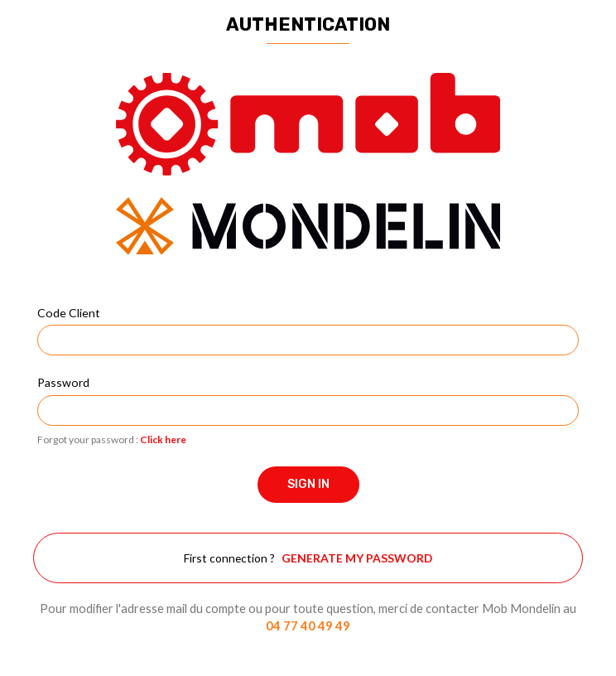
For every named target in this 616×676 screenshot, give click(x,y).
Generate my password (357, 558)
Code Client (68, 313)
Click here (163, 439)
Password (63, 382)
